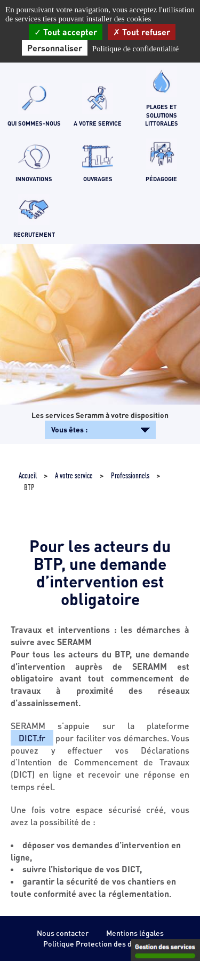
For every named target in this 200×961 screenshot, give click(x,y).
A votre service (74, 475)
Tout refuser (141, 32)
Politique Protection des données (100, 943)
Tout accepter (65, 32)
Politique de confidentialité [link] (135, 48)
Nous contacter (63, 932)
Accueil (28, 475)
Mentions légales (135, 932)
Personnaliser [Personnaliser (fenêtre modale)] (54, 48)
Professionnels (130, 475)
